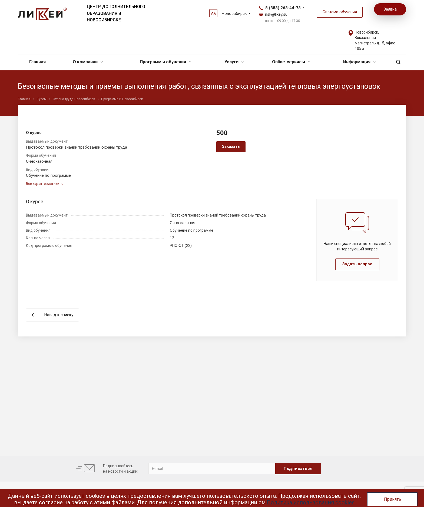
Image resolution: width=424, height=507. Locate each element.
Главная (37, 61)
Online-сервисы (291, 61)
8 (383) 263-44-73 (283, 7)
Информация (359, 61)
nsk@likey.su (276, 14)
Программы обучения (165, 61)
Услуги (234, 61)
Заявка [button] (390, 9)
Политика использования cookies (311, 502)
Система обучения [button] (340, 11)
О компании (88, 61)
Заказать (231, 146)
